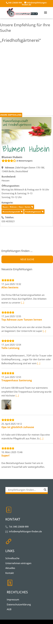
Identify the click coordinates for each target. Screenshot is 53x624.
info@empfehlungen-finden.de (25, 531)
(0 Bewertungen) (24, 161)
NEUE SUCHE (27, 259)
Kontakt (9, 573)
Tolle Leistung (10, 348)
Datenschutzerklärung (19, 604)
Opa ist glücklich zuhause (17, 427)
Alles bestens (9, 287)
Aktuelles (10, 568)
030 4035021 (8, 221)
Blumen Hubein (12, 157)
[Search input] (25, 490)
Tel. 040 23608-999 (19, 526)
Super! (5, 455)
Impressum (13, 599)
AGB (9, 609)
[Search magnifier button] (45, 490)
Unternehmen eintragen (18, 563)
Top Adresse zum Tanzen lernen (21, 319)
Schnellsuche (12, 558)
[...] (22, 302)
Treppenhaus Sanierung (16, 380)
